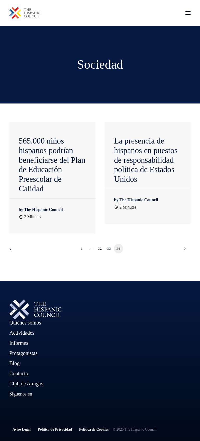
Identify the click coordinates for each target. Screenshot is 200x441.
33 (109, 248)
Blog (14, 363)
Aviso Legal (25, 429)
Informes (18, 343)
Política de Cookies (94, 429)
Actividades (21, 333)
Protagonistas (23, 353)
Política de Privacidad (55, 429)
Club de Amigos (26, 383)
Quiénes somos (25, 323)
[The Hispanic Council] (24, 13)
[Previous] (16, 250)
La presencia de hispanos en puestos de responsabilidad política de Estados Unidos (146, 160)
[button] (188, 13)
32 (100, 248)
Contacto (18, 373)
